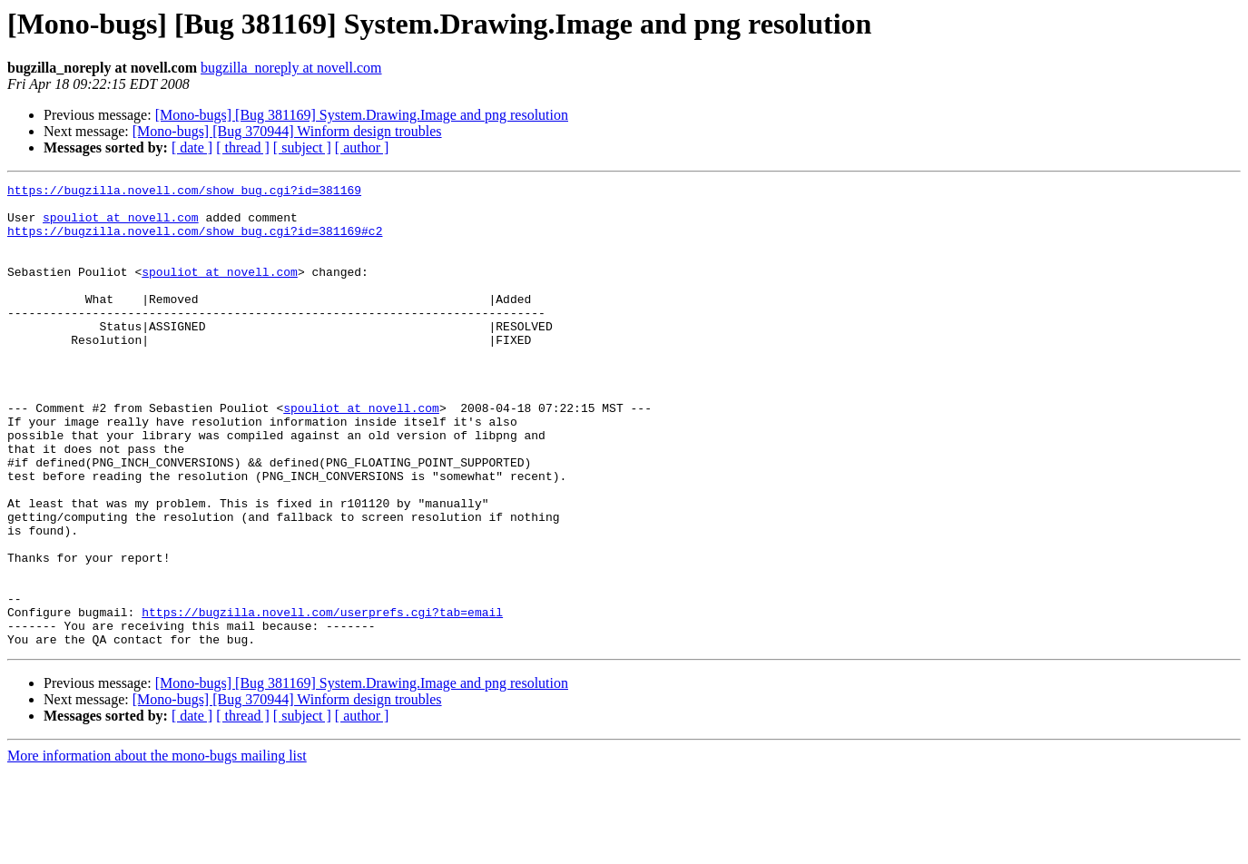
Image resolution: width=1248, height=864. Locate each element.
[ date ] (192, 147)
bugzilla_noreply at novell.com (291, 67)
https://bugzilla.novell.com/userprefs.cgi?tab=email (322, 699)
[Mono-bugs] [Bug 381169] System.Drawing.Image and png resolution (361, 115)
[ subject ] (302, 147)
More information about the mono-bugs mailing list (157, 848)
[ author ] (362, 147)
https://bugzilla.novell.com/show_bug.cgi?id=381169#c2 (194, 241)
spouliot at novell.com (121, 225)
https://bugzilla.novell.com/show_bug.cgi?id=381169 (184, 192)
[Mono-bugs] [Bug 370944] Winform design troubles (287, 131)
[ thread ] (243, 147)
